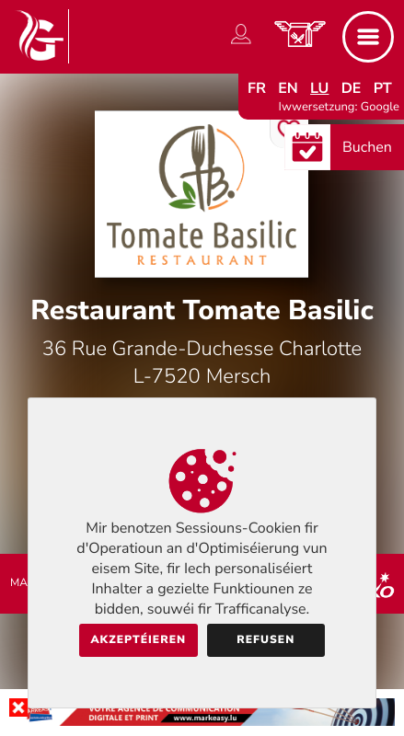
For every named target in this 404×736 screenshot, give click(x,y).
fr (257, 88)
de (351, 88)
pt (383, 88)
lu (319, 88)
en (288, 88)
